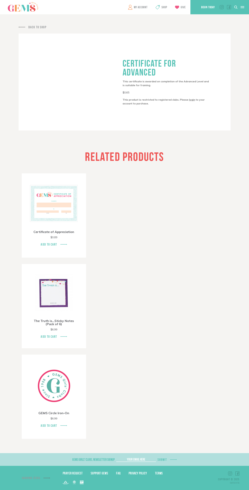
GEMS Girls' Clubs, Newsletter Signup (93, 459)
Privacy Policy (138, 473)
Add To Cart (49, 244)
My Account (141, 7)
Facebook (229, 7)
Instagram (222, 7)
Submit (162, 459)
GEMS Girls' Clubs (23, 7)
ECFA (74, 482)
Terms (159, 473)
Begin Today (208, 7)
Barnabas (66, 482)
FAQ (118, 473)
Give (183, 7)
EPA (82, 482)
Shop (164, 7)
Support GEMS (99, 473)
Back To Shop (37, 27)
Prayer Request (73, 473)
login (192, 99)
